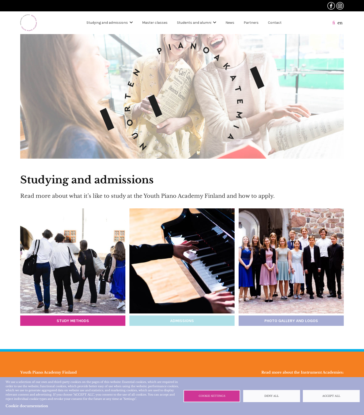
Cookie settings (212, 396)
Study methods (73, 320)
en (340, 22)
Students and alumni (194, 22)
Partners (251, 22)
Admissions (182, 320)
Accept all (331, 396)
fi (333, 22)
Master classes (155, 22)
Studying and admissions (107, 22)
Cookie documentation (27, 406)
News (229, 22)
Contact (275, 22)
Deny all (271, 396)
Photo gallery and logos (291, 320)
